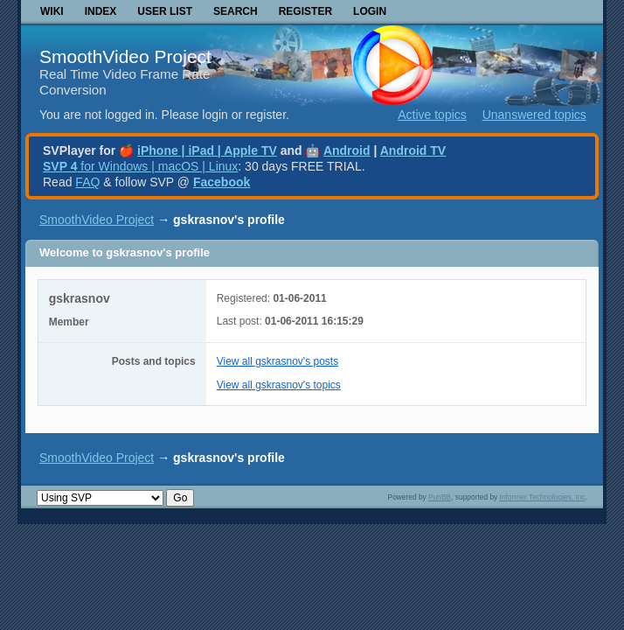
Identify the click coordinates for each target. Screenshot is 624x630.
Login (369, 11)
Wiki (52, 11)
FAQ (87, 182)
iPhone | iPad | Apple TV (207, 151)
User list (164, 11)
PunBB (439, 497)
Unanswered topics (534, 115)
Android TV (413, 151)
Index (101, 11)
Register (305, 11)
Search (235, 11)
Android (347, 151)
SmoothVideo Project (125, 56)
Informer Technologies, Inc (543, 497)
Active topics (432, 115)
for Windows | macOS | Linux (140, 166)
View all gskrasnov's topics (279, 385)
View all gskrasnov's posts (277, 361)
